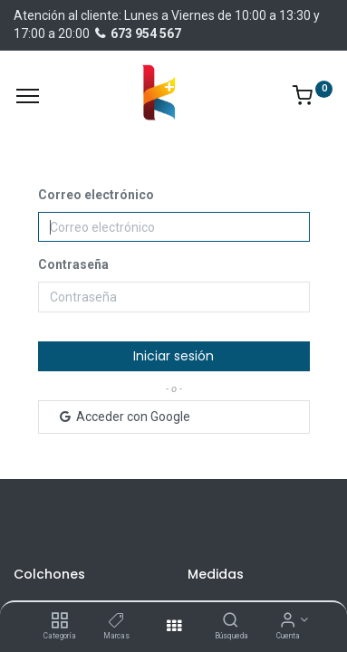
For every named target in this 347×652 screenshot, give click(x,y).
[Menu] (27, 96)
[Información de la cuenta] (287, 621)
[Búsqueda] (230, 621)
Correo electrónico (96, 194)
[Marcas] (116, 621)
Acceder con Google (123, 416)
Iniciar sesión (173, 356)
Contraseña (73, 264)
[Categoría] (59, 621)
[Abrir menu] (174, 626)
